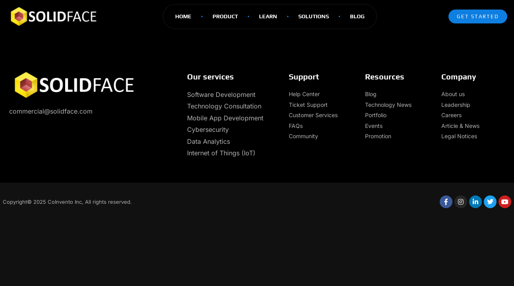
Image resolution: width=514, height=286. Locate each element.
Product (225, 16)
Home (183, 16)
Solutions (313, 16)
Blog (357, 16)
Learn (268, 16)
